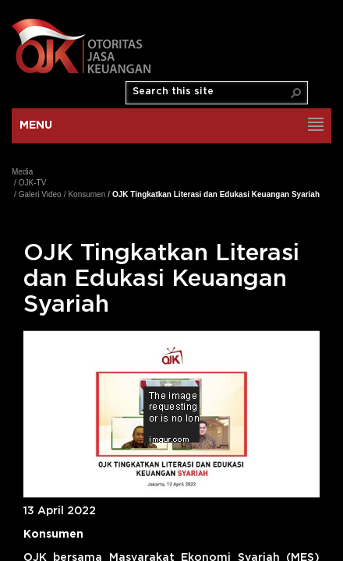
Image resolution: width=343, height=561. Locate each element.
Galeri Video (40, 194)
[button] (296, 92)
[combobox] (210, 92)
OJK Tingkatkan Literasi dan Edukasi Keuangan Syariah (216, 194)
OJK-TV (33, 182)
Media (22, 172)
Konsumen (86, 194)
